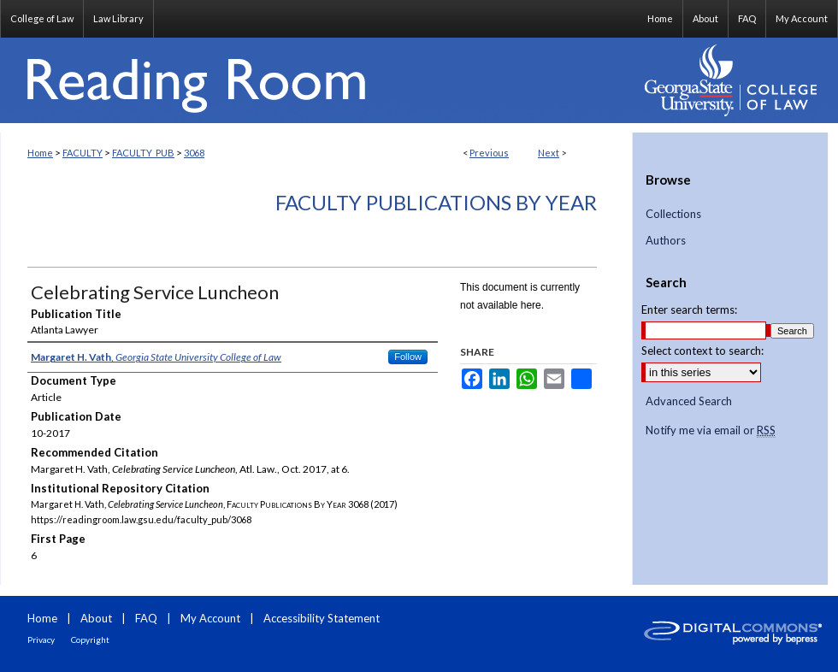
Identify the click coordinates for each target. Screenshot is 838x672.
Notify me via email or (711, 431)
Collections (673, 214)
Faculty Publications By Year (436, 202)
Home (40, 152)
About (96, 618)
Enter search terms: (689, 309)
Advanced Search (689, 401)
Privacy (41, 639)
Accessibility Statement (321, 618)
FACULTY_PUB (143, 152)
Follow (408, 356)
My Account (210, 618)
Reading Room (316, 80)
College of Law (42, 18)
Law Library (118, 18)
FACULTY (82, 152)
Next (548, 152)
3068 (194, 152)
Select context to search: (702, 350)
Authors (666, 240)
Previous (489, 152)
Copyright (90, 639)
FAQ (146, 618)
